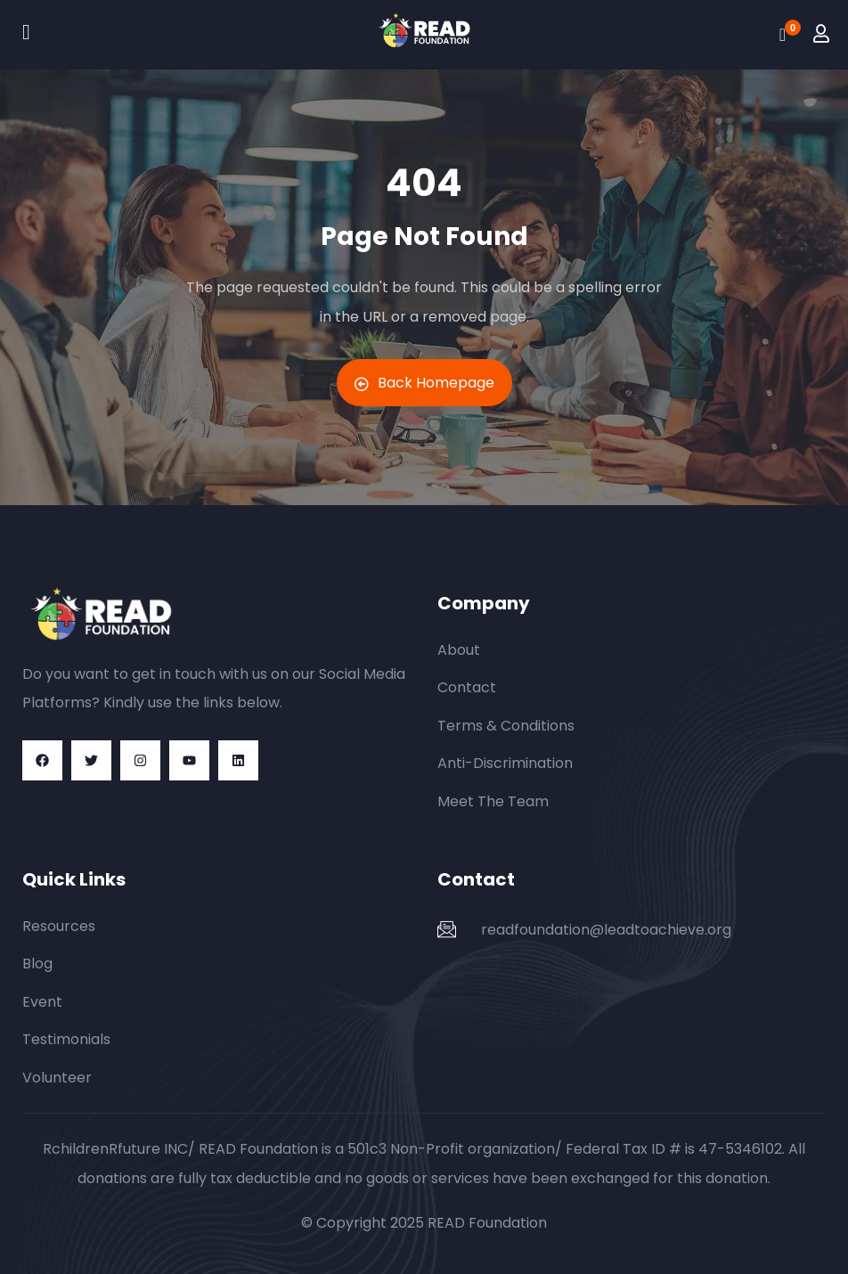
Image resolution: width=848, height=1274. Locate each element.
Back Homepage (424, 382)
